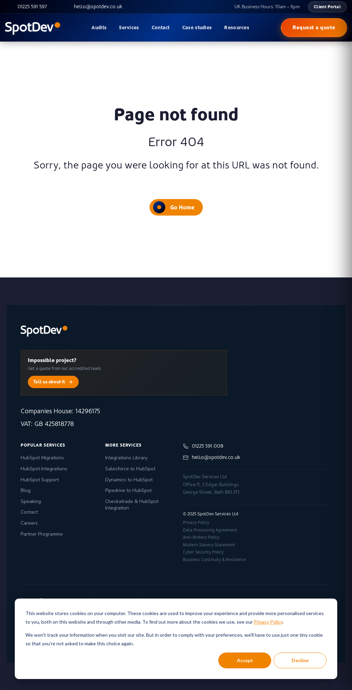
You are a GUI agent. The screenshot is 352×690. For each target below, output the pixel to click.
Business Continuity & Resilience (214, 559)
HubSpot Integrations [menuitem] (44, 469)
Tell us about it (53, 382)
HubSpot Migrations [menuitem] (42, 457)
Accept (245, 660)
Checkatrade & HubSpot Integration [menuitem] (131, 505)
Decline (300, 660)
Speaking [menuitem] (31, 501)
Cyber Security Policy (203, 552)
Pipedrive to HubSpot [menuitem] (128, 490)
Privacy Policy (268, 622)
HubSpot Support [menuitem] (40, 480)
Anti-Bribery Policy (201, 537)
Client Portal (327, 6)
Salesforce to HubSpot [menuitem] (130, 469)
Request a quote (314, 27)
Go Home (173, 207)
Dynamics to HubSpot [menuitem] (129, 480)
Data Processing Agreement (210, 530)
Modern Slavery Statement (209, 545)
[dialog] (176, 639)
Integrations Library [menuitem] (126, 457)
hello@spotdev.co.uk (211, 457)
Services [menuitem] (129, 27)
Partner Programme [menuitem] (42, 534)
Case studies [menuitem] (197, 27)
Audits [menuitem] (99, 27)
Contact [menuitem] (161, 27)
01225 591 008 (203, 446)
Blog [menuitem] (26, 490)
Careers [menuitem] (29, 523)
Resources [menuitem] (236, 27)
